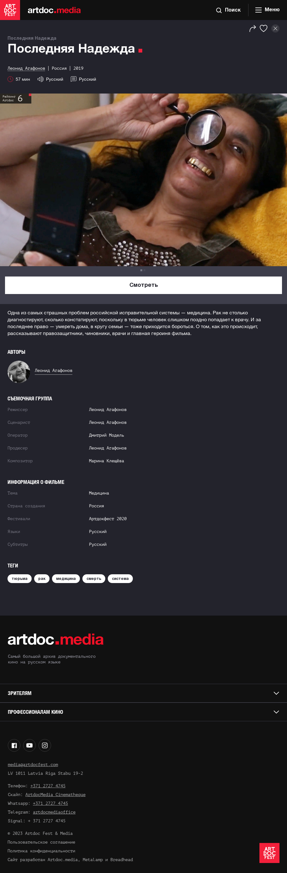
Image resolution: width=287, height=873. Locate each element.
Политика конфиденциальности (41, 851)
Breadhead (121, 859)
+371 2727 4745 (47, 786)
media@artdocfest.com (33, 764)
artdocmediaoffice (54, 812)
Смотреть (143, 285)
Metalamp (93, 859)
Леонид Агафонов (53, 370)
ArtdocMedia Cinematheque (55, 794)
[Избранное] (264, 28)
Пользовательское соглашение (41, 842)
